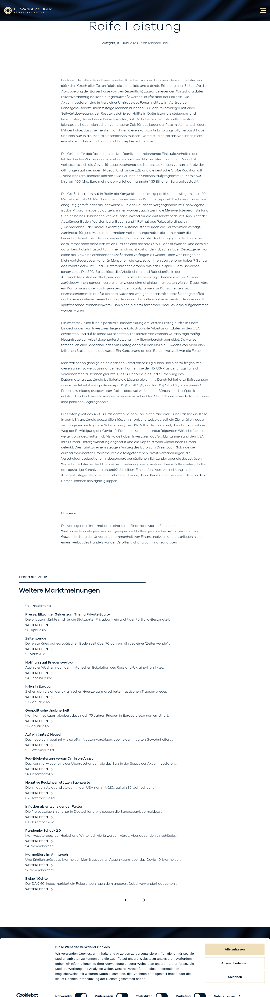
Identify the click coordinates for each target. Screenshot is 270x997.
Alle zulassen (235, 941)
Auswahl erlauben (234, 955)
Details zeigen (224, 988)
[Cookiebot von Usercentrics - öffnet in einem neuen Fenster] (27, 989)
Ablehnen (235, 969)
